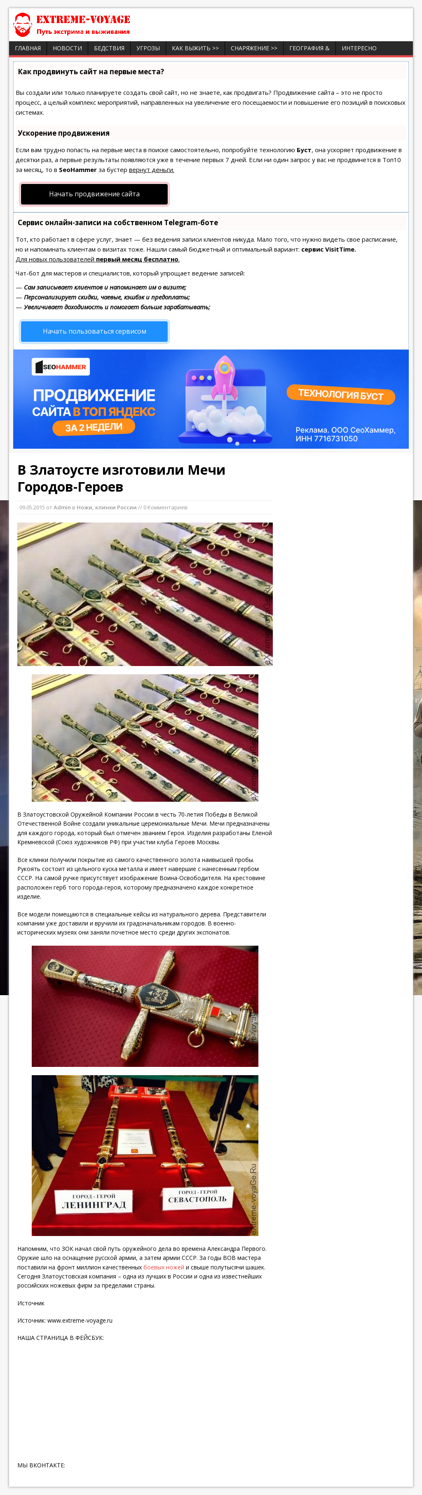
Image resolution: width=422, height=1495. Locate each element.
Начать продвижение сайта (94, 193)
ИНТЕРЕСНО (359, 48)
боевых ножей (163, 1267)
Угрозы (148, 48)
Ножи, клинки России (107, 507)
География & (309, 48)
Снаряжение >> (254, 48)
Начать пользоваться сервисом (94, 331)
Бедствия (109, 48)
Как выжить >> (195, 48)
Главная (28, 48)
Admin (62, 507)
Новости (67, 48)
